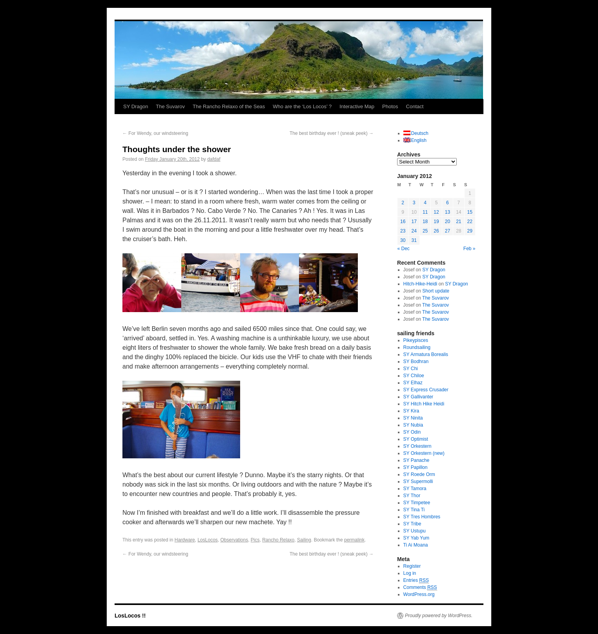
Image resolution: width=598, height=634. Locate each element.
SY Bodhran (416, 361)
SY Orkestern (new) (424, 453)
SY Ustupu (414, 531)
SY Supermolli (418, 481)
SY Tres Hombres (421, 517)
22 (469, 221)
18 (425, 221)
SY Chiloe (413, 375)
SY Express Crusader (425, 389)
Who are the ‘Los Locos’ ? (302, 106)
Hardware (185, 540)
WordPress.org (419, 594)
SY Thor (412, 495)
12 (436, 212)
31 (413, 240)
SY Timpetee (416, 502)
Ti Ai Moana (415, 545)
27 (447, 231)
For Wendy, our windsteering (155, 133)
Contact (415, 106)
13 (447, 212)
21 (458, 221)
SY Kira (411, 411)
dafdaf (213, 159)
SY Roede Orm (419, 474)
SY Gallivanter (418, 397)
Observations (234, 540)
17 (413, 221)
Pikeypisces (415, 340)
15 (469, 212)
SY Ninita (413, 418)
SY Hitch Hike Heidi (423, 404)
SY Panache (416, 460)
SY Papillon (415, 467)
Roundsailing (416, 347)
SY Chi (410, 368)
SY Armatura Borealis (425, 354)
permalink (354, 540)
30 (402, 240)
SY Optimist (415, 439)
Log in (409, 573)
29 (469, 231)
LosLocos (207, 540)
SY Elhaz (413, 382)
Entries (416, 580)
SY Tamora (415, 488)
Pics (255, 540)
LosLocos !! (130, 615)
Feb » (469, 248)
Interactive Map (356, 106)
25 (425, 231)
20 (447, 221)
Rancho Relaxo (278, 540)
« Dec (403, 248)
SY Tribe (412, 524)
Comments (420, 587)
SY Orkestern (417, 446)
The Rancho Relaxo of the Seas (229, 106)
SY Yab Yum (416, 538)
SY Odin (412, 432)
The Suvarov (170, 106)
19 (436, 221)
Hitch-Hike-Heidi (420, 284)
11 (425, 212)
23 (402, 231)
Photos (390, 106)
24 (413, 231)
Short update (435, 291)
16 (402, 221)
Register (412, 566)
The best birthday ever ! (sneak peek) (332, 133)
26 (436, 231)
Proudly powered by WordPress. (438, 615)
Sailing (304, 540)
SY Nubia (413, 425)
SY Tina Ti (414, 509)
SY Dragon (135, 106)
